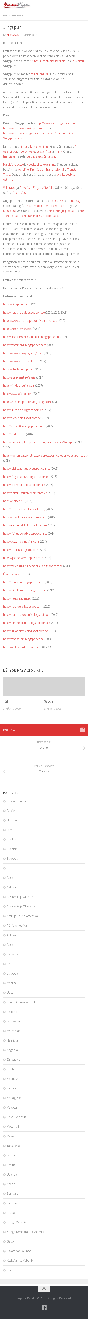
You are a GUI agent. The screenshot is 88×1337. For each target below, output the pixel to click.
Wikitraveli (9, 188)
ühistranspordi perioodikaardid (44, 206)
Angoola (12, 1050)
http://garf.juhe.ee (14, 434)
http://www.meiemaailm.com (21, 542)
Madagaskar (15, 1098)
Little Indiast (19, 193)
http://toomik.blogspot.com (20, 550)
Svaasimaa (14, 1031)
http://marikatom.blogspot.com (23, 639)
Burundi (12, 1155)
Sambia (11, 1069)
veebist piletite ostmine (41, 164)
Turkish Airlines (39, 146)
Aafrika (11, 887)
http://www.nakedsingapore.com (24, 133)
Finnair (24, 146)
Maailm (11, 983)
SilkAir (13, 151)
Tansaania (13, 1146)
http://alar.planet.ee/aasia (19, 377)
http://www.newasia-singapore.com (25, 128)
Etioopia (12, 1203)
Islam (10, 830)
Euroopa (12, 858)
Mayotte (12, 1107)
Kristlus (11, 839)
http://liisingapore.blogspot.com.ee (25, 533)
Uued (10, 992)
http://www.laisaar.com (17, 394)
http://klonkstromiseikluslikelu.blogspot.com (31, 337)
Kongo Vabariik (16, 1222)
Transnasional (55, 169)
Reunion (12, 1088)
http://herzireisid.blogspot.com (22, 606)
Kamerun (12, 1270)
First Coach (37, 169)
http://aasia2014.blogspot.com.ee (24, 426)
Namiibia (12, 1040)
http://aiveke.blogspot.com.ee (22, 418)
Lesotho (12, 1012)
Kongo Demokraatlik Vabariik (25, 1232)
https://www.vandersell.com (20, 361)
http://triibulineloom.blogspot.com (24, 590)
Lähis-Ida (12, 868)
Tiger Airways (26, 151)
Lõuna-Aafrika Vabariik (21, 1002)
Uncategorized (14, 15)
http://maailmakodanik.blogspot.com (26, 615)
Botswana (13, 1021)
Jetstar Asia (44, 151)
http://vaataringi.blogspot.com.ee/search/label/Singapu (38, 442)
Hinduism (12, 820)
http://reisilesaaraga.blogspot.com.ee (26, 468)
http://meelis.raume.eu (17, 598)
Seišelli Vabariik (16, 1117)
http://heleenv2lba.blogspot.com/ (24, 509)
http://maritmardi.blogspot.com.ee (24, 345)
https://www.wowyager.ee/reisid (23, 353)
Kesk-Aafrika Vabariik (20, 1261)
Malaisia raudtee (13, 164)
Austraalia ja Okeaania (21, 897)
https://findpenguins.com (19, 385)
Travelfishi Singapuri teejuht (37, 188)
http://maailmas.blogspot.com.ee (24, 312)
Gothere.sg (73, 201)
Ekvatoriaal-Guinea (19, 1251)
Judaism (12, 849)
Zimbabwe (13, 1059)
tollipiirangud (39, 74)
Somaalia (13, 1193)
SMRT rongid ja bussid (62, 211)
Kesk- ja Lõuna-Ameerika (22, 916)
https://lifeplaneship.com (18, 369)
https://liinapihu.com (16, 304)
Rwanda (12, 1165)
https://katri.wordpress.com (20, 647)
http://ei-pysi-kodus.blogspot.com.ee (26, 477)
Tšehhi (7, 701)
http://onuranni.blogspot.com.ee (23, 582)
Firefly (58, 151)
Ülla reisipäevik (12, 574)
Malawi (11, 1136)
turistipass (9, 211)
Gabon (48, 701)
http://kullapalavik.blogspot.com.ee (25, 631)
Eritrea (11, 1213)
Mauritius (12, 1079)
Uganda (12, 1174)
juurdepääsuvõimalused (41, 156)
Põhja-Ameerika (17, 925)
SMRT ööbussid (48, 216)
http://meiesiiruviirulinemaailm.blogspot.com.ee (32, 566)
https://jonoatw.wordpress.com (23, 558)
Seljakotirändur (16, 801)
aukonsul (78, 61)
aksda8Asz (13, 35)
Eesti (9, 964)
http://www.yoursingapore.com (56, 123)
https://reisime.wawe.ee (17, 329)
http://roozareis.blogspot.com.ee (24, 485)
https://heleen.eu (13, 501)
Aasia (10, 878)
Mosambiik (13, 1126)
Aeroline (23, 169)
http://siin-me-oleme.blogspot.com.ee (26, 623)
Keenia (11, 1184)
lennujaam (9, 156)
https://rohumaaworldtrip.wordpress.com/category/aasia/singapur (45, 455)
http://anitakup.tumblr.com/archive (25, 493)
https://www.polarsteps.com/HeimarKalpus (30, 321)
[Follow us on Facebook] (82, 729)
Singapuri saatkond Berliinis (47, 61)
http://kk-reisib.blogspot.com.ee (23, 410)
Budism (11, 811)
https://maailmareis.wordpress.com (25, 517)
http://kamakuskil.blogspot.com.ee (25, 525)
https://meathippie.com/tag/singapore (27, 402)
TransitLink (56, 201)
